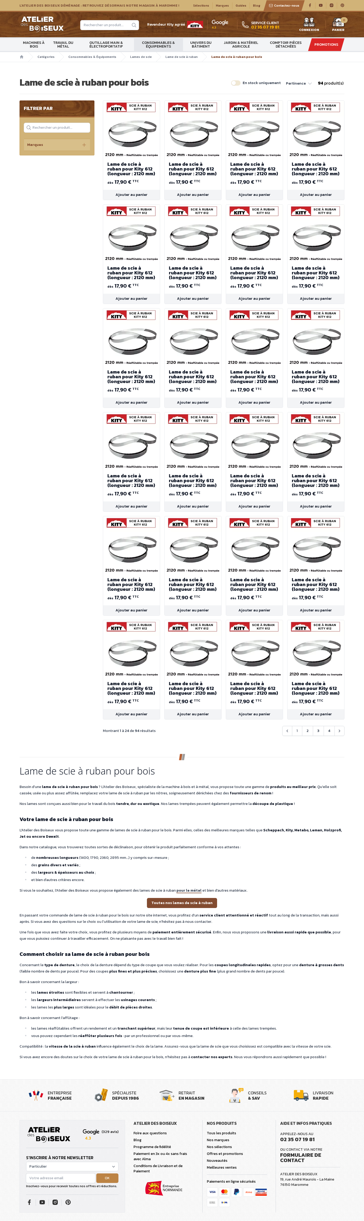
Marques (222, 5)
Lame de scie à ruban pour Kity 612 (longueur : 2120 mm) (131, 169)
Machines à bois (34, 44)
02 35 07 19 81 (297, 1139)
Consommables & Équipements (158, 44)
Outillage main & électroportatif (106, 44)
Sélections (201, 5)
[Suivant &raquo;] (339, 731)
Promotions (326, 44)
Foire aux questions (150, 1133)
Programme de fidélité (152, 1147)
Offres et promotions (225, 1154)
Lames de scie (141, 57)
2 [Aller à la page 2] (307, 731)
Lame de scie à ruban (181, 57)
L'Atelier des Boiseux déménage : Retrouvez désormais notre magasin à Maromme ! (99, 5)
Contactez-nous (284, 5)
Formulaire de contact (300, 1157)
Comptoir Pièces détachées (285, 44)
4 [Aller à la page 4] (329, 731)
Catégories (46, 57)
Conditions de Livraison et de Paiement (158, 1168)
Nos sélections (219, 1147)
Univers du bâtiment (201, 44)
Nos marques (218, 1140)
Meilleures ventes (222, 1167)
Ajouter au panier (131, 194)
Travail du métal (63, 44)
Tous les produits (221, 1133)
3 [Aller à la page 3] (318, 731)
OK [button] (107, 1178)
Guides (241, 5)
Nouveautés (217, 1160)
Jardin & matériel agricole (241, 44)
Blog (256, 5)
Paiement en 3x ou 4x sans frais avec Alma (160, 1156)
